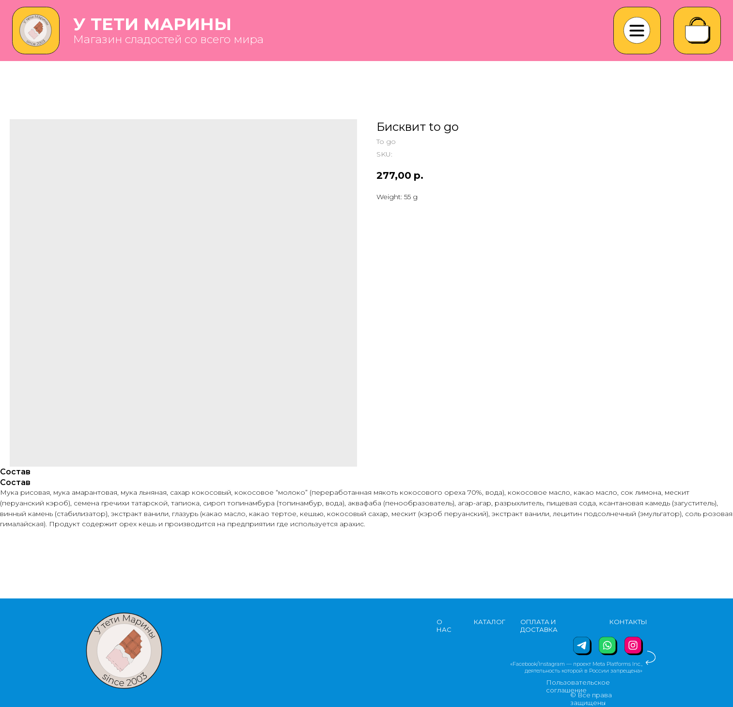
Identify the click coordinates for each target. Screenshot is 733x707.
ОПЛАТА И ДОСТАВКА (539, 625)
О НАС (444, 625)
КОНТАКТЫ (628, 622)
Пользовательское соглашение (578, 686)
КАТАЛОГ (489, 622)
